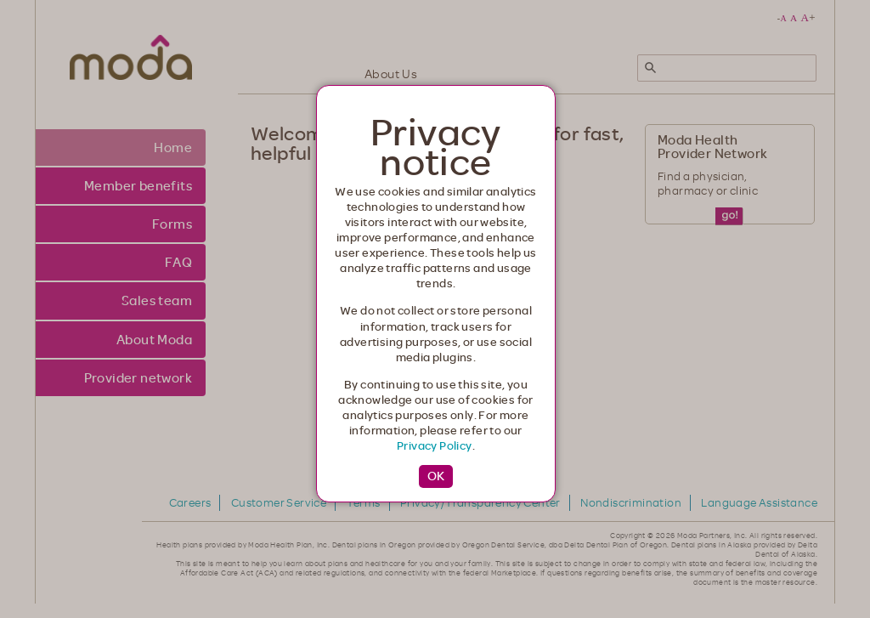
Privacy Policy (434, 445)
